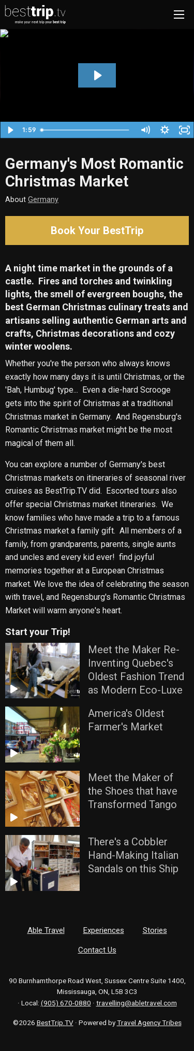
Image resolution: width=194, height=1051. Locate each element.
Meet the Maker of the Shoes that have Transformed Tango (132, 791)
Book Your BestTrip (97, 230)
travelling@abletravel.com (136, 1003)
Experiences (103, 930)
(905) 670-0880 (66, 1003)
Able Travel (46, 930)
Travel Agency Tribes (149, 1022)
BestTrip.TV (55, 1022)
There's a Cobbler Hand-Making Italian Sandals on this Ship (133, 855)
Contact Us (97, 950)
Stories (155, 930)
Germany (43, 199)
